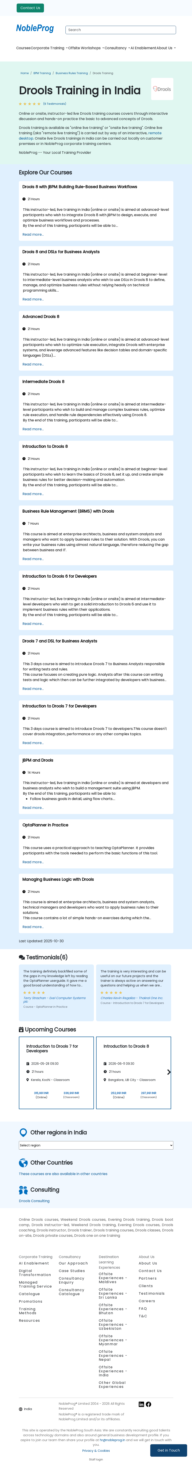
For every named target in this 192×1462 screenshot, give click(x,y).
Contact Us (30, 7)
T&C (143, 1316)
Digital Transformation (35, 1272)
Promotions (31, 1301)
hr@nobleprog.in (112, 1440)
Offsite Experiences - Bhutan (113, 1309)
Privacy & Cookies (96, 1450)
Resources (29, 1320)
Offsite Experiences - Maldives (113, 1277)
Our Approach (73, 1263)
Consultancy (116, 48)
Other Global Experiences (112, 1384)
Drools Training (103, 73)
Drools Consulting (34, 1200)
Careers (147, 1301)
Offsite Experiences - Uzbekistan (113, 1324)
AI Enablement (143, 48)
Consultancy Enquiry (72, 1280)
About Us (164, 48)
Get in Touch (169, 1450)
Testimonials (152, 1293)
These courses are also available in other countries (63, 1173)
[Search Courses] (120, 30)
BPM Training (42, 73)
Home (25, 73)
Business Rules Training (72, 73)
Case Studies (72, 1270)
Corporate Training (48, 48)
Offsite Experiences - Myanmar (113, 1340)
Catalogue (29, 1293)
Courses (23, 48)
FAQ (143, 1308)
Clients (146, 1285)
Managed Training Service (35, 1284)
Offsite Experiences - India (113, 1371)
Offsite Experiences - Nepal (113, 1355)
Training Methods (28, 1311)
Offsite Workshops (84, 48)
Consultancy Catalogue (72, 1291)
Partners (148, 1278)
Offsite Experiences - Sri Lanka (113, 1293)
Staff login (96, 1459)
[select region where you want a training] (96, 1145)
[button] (168, 1072)
